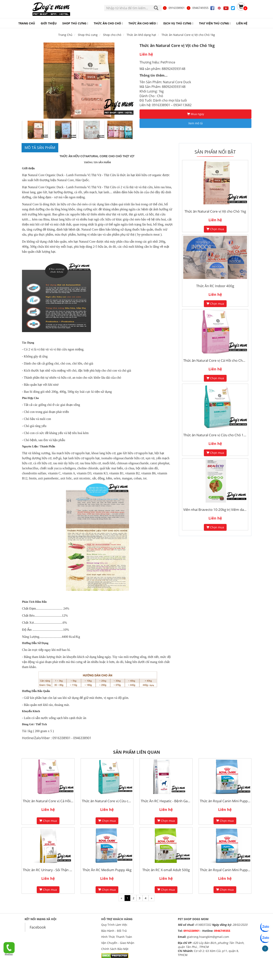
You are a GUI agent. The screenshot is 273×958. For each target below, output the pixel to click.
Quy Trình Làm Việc (114, 925)
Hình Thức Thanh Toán (116, 937)
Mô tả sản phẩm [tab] (40, 147)
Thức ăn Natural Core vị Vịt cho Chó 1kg (188, 35)
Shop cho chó (112, 35)
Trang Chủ (65, 35)
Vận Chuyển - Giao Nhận (117, 943)
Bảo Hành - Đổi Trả (114, 931)
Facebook (38, 927)
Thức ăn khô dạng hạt (141, 35)
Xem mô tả (195, 123)
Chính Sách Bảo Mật (114, 949)
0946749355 (197, 8)
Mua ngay (195, 114)
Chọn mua (215, 229)
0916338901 (173, 8)
